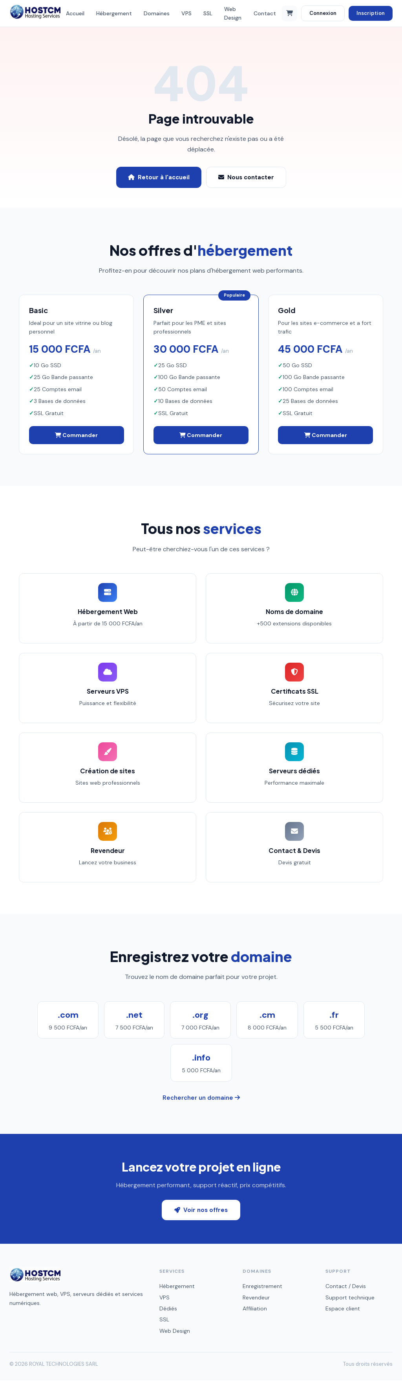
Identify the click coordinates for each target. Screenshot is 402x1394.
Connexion (322, 13)
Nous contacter (246, 177)
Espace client (342, 1322)
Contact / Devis (345, 1299)
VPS (186, 13)
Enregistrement (262, 1299)
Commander (76, 436)
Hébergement (114, 13)
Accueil (75, 13)
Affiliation (255, 1322)
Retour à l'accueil (159, 177)
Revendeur (256, 1310)
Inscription (370, 13)
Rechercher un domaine (201, 1111)
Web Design (232, 13)
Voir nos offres (201, 1224)
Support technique (350, 1310)
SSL (207, 13)
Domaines (157, 13)
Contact (265, 13)
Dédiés (168, 1322)
